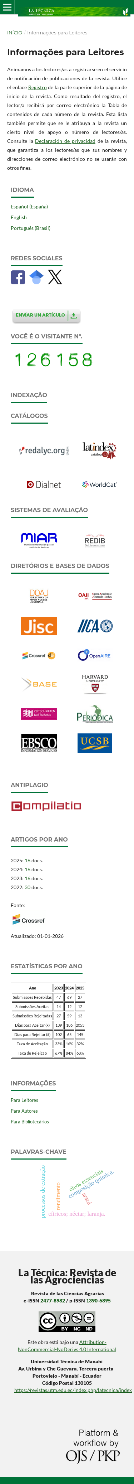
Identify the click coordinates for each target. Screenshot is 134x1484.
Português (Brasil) (30, 228)
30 (27, 887)
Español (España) (29, 206)
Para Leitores (24, 1100)
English (19, 217)
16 (27, 860)
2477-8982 (52, 1300)
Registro (37, 87)
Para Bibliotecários (30, 1121)
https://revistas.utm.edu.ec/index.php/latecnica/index (73, 1390)
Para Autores (24, 1111)
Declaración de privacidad (65, 141)
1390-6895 (98, 1300)
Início (14, 32)
